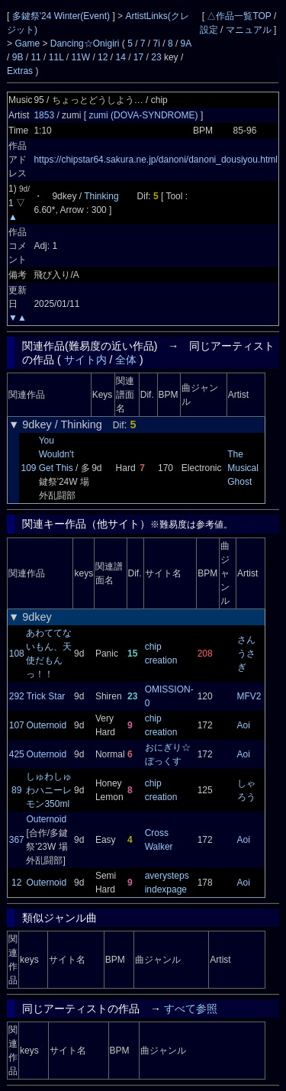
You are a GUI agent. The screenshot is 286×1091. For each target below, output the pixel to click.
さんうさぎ (246, 653)
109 (28, 468)
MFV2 (249, 696)
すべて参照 (190, 1008)
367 (16, 839)
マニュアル (249, 29)
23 (156, 57)
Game (28, 43)
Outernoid (46, 725)
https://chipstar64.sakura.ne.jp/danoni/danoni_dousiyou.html (156, 159)
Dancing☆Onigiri (86, 43)
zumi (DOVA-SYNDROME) (144, 115)
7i (156, 43)
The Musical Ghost (243, 468)
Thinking (101, 196)
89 (16, 790)
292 (16, 696)
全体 (126, 359)
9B (18, 57)
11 (35, 57)
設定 (209, 29)
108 (16, 653)
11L (56, 57)
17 (138, 57)
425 (16, 754)
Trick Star (45, 696)
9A (186, 43)
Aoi (243, 725)
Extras (20, 71)
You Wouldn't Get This (56, 454)
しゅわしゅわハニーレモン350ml (49, 790)
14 (120, 57)
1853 (44, 115)
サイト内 (85, 359)
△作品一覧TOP (239, 16)
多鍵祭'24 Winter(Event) (62, 16)
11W (80, 57)
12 (103, 57)
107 (16, 725)
